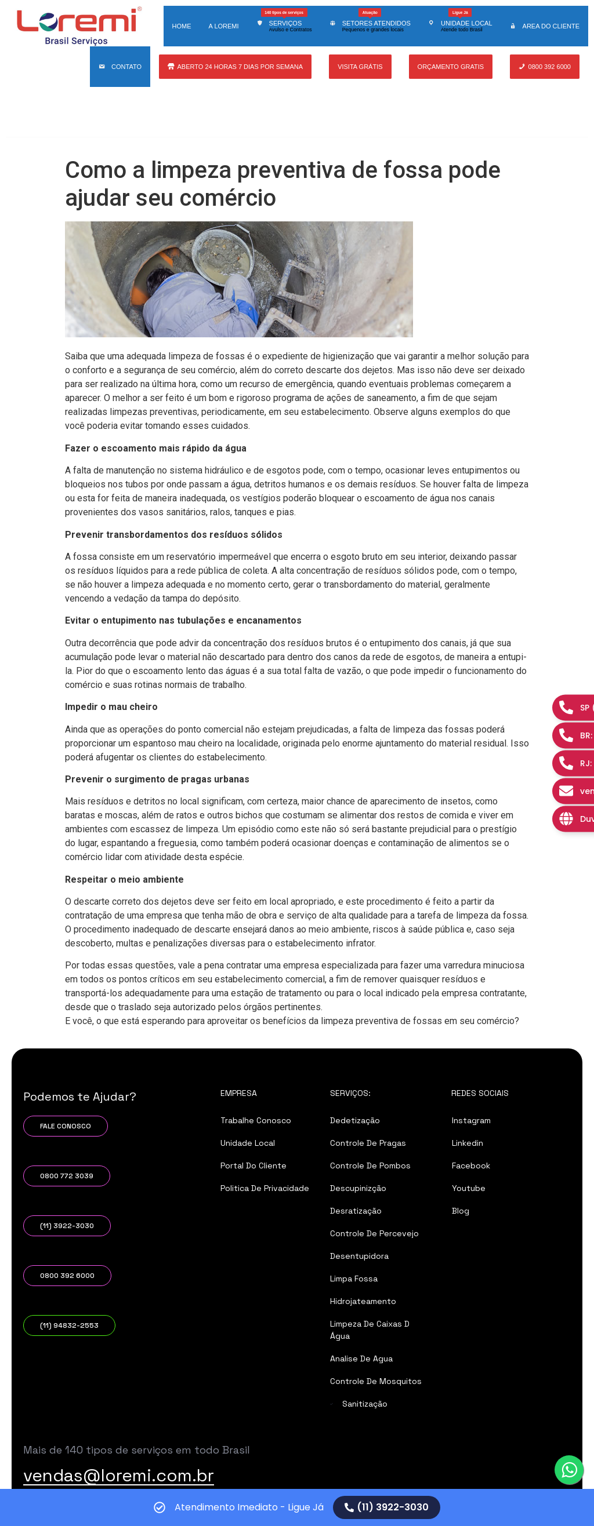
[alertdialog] (297, 1507)
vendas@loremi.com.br (118, 1475)
